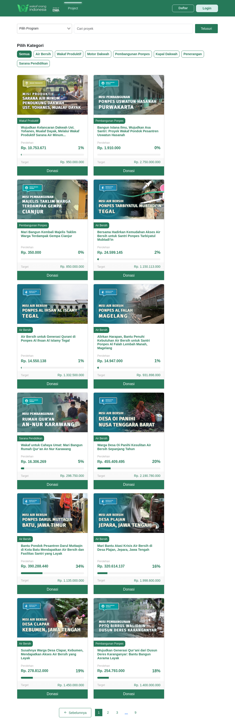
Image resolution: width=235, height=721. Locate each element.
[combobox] (44, 28)
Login (207, 8)
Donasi (52, 171)
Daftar (183, 8)
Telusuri (206, 28)
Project (73, 8)
